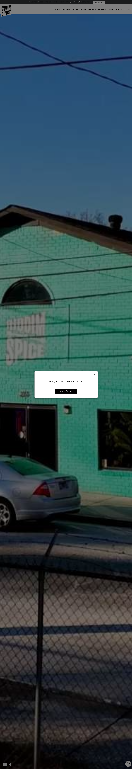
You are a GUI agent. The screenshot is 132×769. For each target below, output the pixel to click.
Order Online (66, 391)
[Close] (94, 374)
